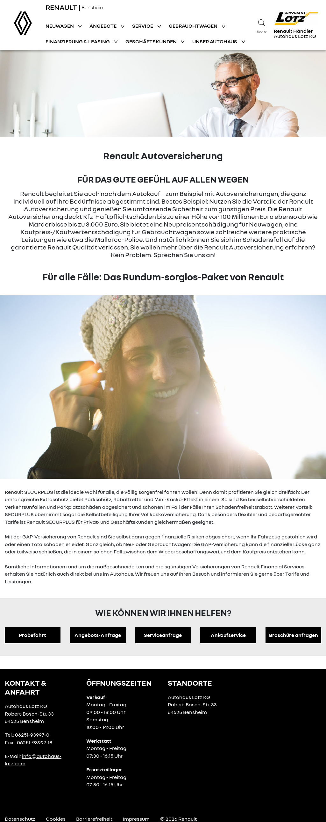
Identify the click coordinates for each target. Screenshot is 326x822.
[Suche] (261, 25)
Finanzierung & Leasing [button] (78, 41)
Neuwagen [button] (60, 26)
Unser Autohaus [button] (215, 41)
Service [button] (143, 26)
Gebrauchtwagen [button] (193, 26)
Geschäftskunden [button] (151, 41)
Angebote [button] (103, 26)
